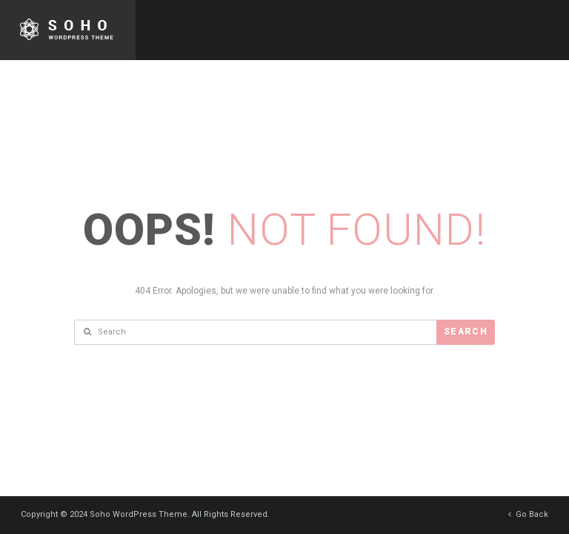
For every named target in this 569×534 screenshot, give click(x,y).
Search (466, 331)
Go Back (528, 514)
